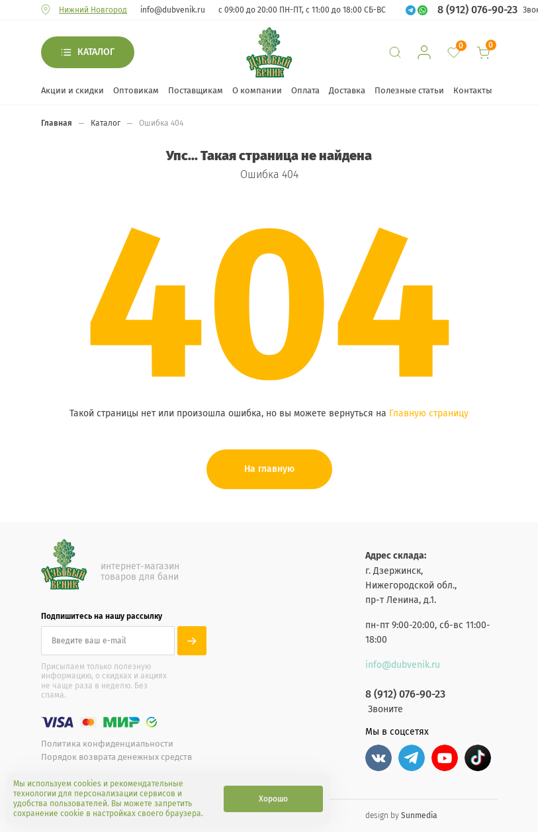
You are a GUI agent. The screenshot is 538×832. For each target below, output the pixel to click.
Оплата (305, 90)
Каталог (95, 52)
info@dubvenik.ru (172, 10)
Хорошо (273, 799)
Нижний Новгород (93, 10)
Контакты (472, 90)
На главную (269, 469)
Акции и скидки (72, 90)
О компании (257, 90)
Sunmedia (419, 815)
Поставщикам (195, 90)
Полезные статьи (409, 90)
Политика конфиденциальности (107, 744)
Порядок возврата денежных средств (116, 757)
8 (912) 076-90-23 (477, 10)
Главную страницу (429, 413)
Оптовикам (136, 90)
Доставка (347, 90)
